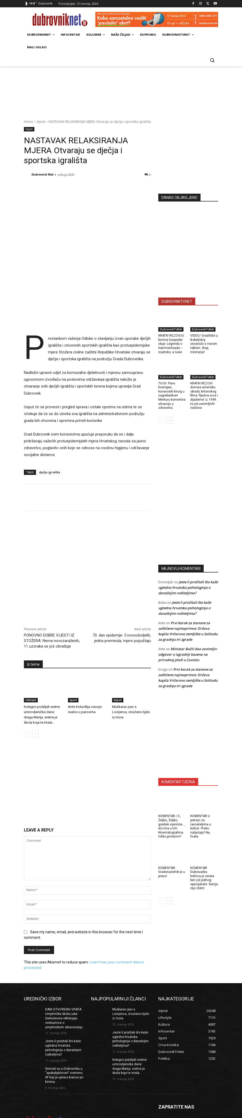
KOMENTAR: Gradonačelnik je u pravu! (171, 872)
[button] (212, 60)
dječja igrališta (49, 430)
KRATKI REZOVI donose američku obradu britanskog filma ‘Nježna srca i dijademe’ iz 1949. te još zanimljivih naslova (204, 396)
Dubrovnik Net (42, 174)
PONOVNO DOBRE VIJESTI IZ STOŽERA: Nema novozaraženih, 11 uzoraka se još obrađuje (52, 598)
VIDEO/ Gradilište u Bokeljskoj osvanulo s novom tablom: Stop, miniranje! (204, 344)
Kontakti (158, 1113)
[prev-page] (27, 691)
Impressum (124, 1113)
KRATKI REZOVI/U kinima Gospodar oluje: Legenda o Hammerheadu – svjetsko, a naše (171, 344)
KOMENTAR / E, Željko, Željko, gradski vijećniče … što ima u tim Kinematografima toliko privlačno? (172, 826)
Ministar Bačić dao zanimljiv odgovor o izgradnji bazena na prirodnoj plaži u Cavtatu (187, 654)
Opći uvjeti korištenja (182, 1113)
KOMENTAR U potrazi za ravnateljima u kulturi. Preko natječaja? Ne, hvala (200, 826)
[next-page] (35, 691)
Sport (73, 658)
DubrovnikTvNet (171, 329)
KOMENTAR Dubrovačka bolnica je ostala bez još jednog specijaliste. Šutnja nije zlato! (204, 878)
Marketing (142, 1113)
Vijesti (40, 121)
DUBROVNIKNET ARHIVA (219, 1113)
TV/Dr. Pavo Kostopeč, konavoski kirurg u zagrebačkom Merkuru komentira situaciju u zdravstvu (172, 396)
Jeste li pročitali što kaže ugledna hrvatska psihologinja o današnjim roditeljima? (188, 587)
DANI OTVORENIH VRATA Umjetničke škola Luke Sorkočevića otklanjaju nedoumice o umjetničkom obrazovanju (64, 976)
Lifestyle (30, 658)
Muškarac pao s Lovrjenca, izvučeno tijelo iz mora (131, 670)
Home (28, 121)
